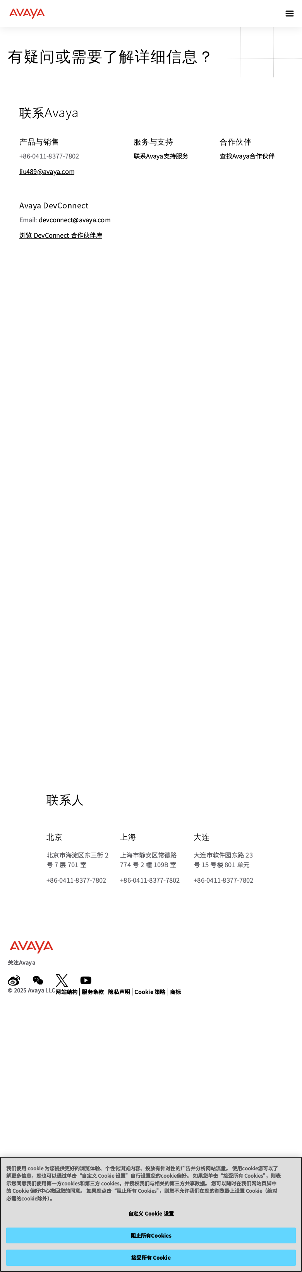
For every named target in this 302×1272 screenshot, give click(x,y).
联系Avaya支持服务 (161, 155)
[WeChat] (38, 980)
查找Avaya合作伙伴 (247, 155)
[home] (27, 13)
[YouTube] (86, 980)
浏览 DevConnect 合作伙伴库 (60, 235)
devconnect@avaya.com (74, 219)
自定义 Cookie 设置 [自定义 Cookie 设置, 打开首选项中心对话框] (151, 1213)
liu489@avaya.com (46, 171)
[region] (151, 1214)
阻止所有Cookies (151, 1235)
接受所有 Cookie (150, 1257)
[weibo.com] (14, 980)
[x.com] (62, 980)
